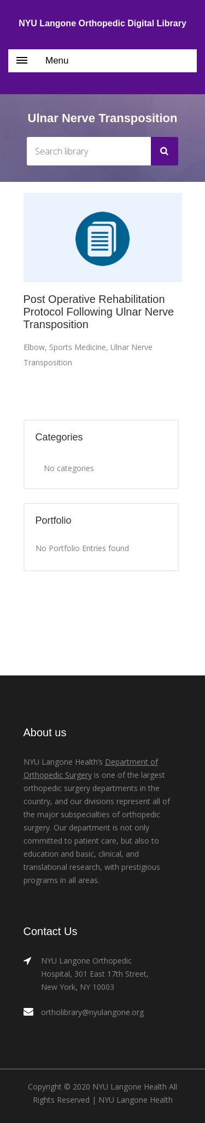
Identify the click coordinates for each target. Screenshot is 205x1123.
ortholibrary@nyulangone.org (92, 1012)
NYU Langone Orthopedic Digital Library (102, 23)
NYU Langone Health (135, 1100)
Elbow (34, 347)
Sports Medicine (77, 347)
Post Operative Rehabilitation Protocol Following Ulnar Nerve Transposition (99, 311)
